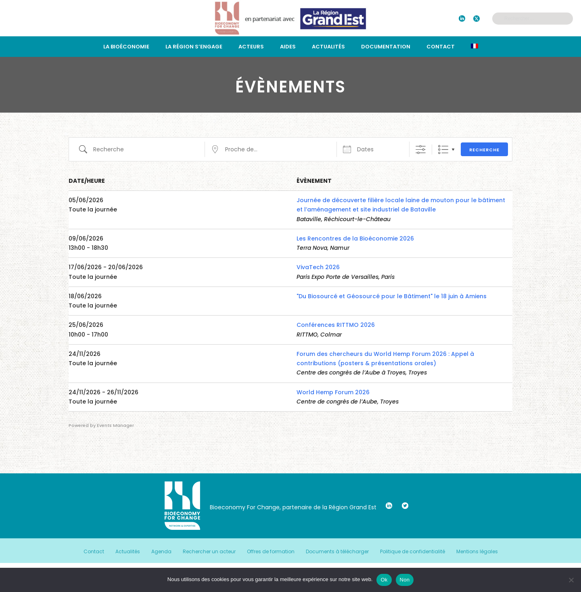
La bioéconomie (126, 46)
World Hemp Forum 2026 (333, 392)
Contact (440, 46)
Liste (443, 149)
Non (405, 580)
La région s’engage (193, 46)
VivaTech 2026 (318, 267)
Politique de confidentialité (412, 551)
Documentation (385, 46)
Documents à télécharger (337, 551)
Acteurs (251, 46)
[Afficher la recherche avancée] (421, 149)
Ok (383, 580)
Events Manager (115, 425)
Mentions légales (477, 551)
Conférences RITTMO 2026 (336, 325)
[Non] (571, 580)
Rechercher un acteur (209, 551)
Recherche (484, 149)
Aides (288, 46)
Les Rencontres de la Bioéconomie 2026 (355, 238)
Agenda (161, 551)
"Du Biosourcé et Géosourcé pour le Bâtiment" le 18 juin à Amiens (392, 296)
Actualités (328, 46)
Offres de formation (271, 551)
